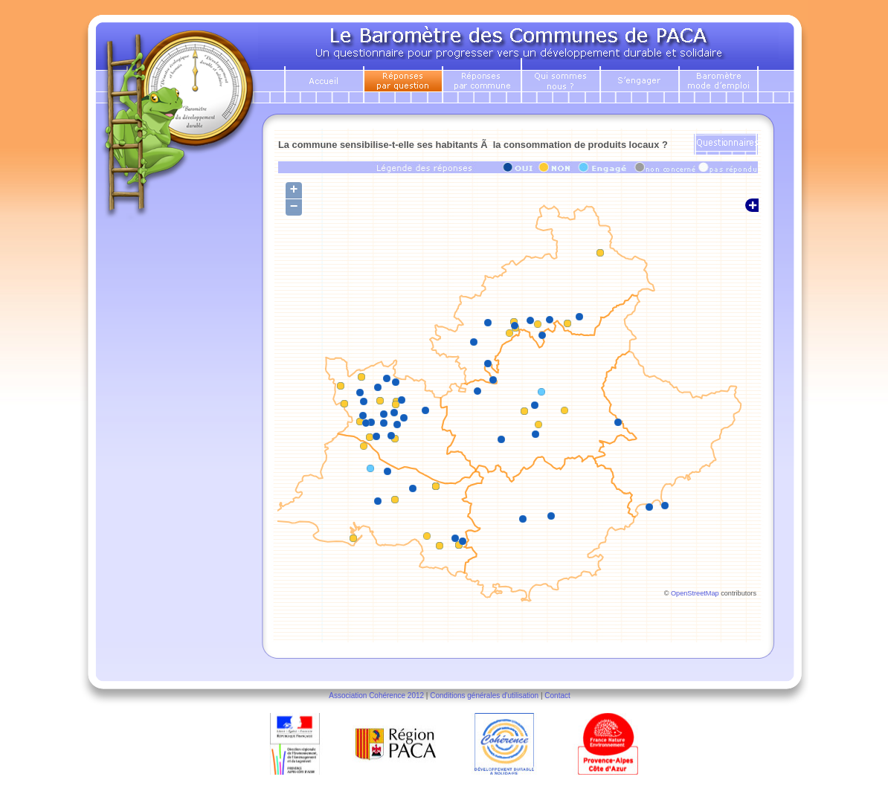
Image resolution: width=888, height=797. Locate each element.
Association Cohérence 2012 (376, 695)
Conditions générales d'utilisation (484, 695)
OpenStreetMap (695, 593)
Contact (557, 695)
